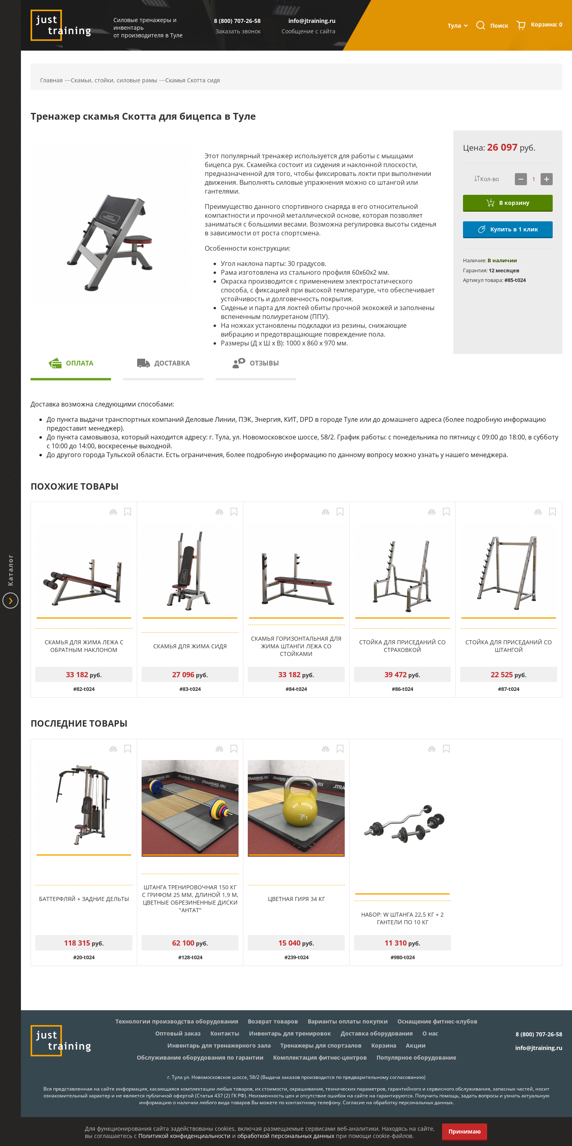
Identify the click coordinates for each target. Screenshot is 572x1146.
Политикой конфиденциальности (184, 1136)
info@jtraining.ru (311, 21)
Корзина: (546, 25)
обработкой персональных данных (285, 1136)
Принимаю (465, 1131)
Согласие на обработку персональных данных (398, 1102)
